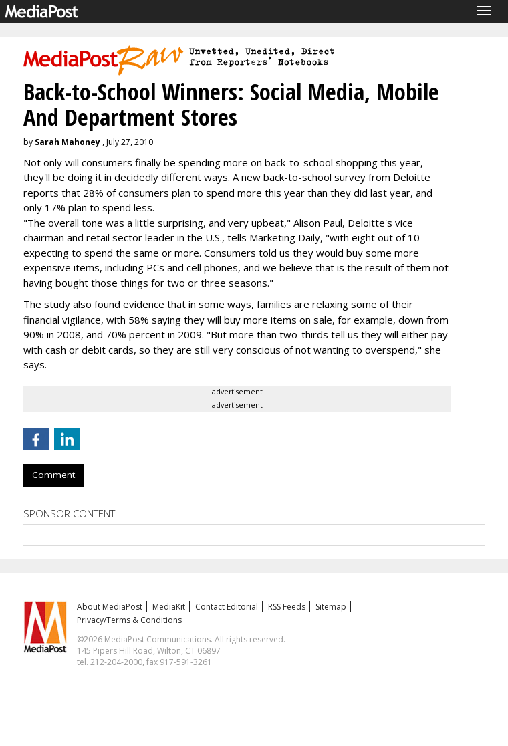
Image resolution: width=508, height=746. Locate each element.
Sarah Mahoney (67, 142)
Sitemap (330, 606)
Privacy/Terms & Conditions (129, 620)
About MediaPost (109, 606)
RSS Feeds (286, 606)
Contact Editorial (226, 606)
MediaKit (168, 606)
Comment (53, 475)
